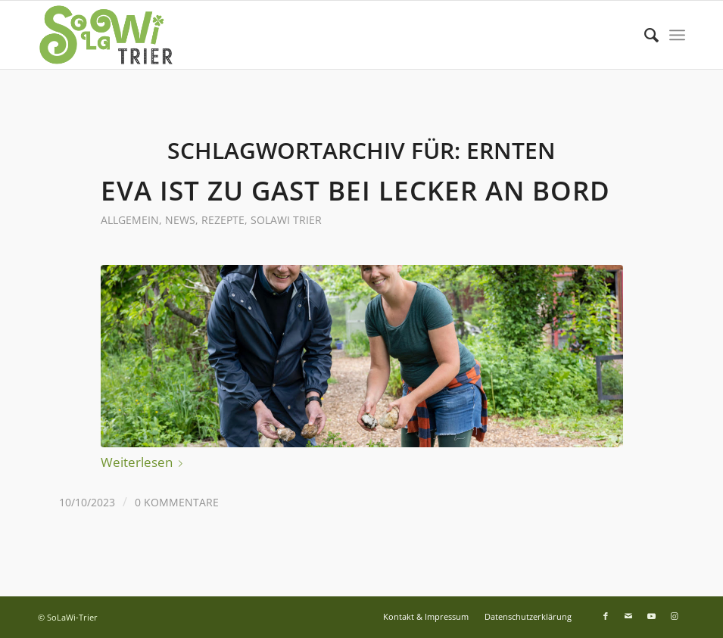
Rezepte (223, 220)
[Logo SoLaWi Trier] (106, 35)
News (180, 220)
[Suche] (644, 35)
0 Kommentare (177, 502)
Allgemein (130, 220)
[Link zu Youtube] (651, 616)
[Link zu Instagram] (673, 616)
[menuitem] (644, 35)
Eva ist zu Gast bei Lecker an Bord (355, 190)
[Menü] (677, 34)
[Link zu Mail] (628, 616)
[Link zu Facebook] (605, 616)
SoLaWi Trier (286, 220)
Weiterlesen (145, 462)
